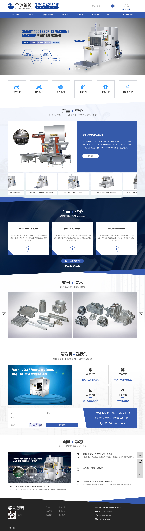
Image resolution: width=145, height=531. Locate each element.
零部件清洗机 (48, 15)
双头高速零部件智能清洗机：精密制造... (98, 481)
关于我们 (30, 15)
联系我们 (110, 15)
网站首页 (15, 15)
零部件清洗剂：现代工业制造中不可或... (98, 454)
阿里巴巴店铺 (128, 15)
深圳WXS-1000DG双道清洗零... (74, 192)
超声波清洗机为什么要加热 (93, 468)
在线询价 (95, 15)
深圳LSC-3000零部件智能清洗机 (107, 192)
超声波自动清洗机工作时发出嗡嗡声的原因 (32, 486)
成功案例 (64, 15)
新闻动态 (80, 15)
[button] (66, 69)
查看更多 (91, 156)
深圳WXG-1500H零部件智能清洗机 (41, 192)
